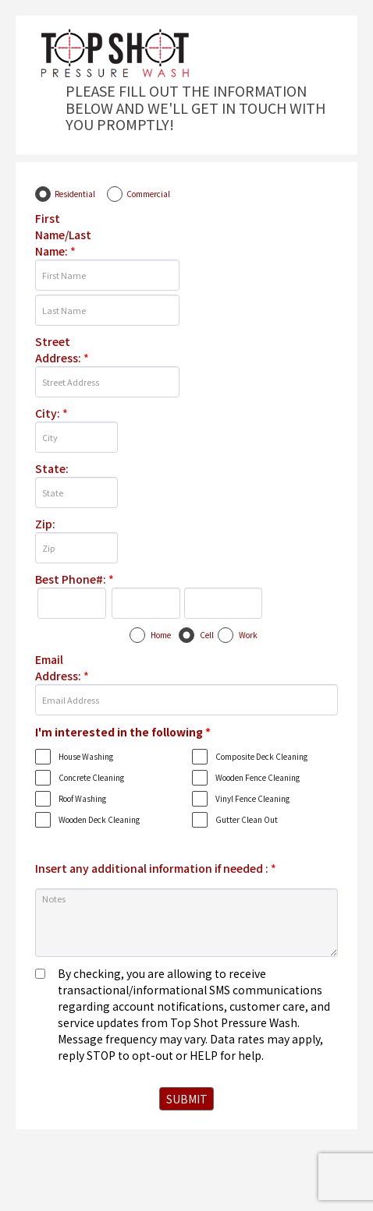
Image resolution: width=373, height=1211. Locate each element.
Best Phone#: (74, 579)
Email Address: (62, 667)
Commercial (148, 193)
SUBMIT (187, 1099)
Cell (207, 635)
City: (51, 413)
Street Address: (62, 349)
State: (52, 468)
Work (248, 635)
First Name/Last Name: (63, 234)
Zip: (45, 523)
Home (161, 635)
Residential (75, 193)
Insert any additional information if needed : (155, 868)
